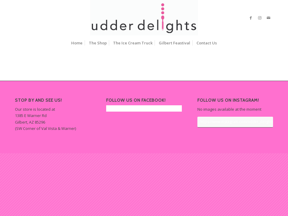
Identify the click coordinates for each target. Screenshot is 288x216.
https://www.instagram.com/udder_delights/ (236, 121)
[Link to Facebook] (250, 17)
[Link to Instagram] (259, 17)
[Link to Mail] (268, 17)
